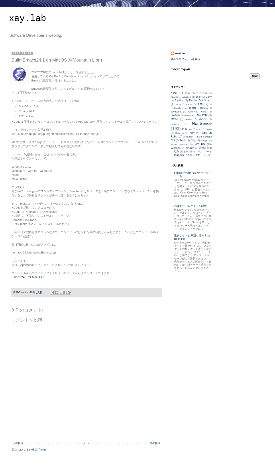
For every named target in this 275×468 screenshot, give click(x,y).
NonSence (202, 123)
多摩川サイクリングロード (198, 151)
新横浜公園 (205, 148)
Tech (182, 140)
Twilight (204, 140)
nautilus (180, 53)
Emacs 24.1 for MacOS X (28, 277)
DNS (178, 104)
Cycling (179, 100)
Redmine (179, 133)
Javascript (176, 111)
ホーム (86, 443)
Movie (174, 119)
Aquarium (186, 97)
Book (198, 96)
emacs (188, 104)
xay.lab (27, 19)
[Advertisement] (86, 429)
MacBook (188, 115)
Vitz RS (200, 144)
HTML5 (204, 107)
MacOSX (202, 115)
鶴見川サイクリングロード (190, 155)
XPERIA (189, 148)
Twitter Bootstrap (179, 144)
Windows (176, 148)
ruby (192, 133)
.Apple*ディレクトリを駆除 (190, 205)
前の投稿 (155, 443)
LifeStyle (175, 115)
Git (210, 104)
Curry (209, 96)
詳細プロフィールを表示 (185, 59)
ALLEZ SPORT (199, 93)
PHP (198, 129)
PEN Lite (187, 129)
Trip (193, 140)
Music (188, 119)
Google (177, 108)
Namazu (175, 124)
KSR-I (204, 111)
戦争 (176, 151)
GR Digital (190, 107)
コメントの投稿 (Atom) (32, 449)
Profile (208, 129)
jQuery (191, 111)
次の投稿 (18, 443)
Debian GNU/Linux (200, 100)
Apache (174, 97)
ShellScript (188, 136)
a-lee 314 (177, 93)
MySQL (203, 119)
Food (199, 104)
